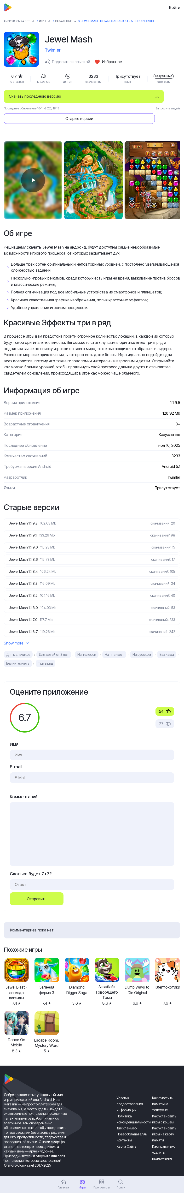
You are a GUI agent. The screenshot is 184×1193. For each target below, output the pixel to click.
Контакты (124, 1132)
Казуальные (70, 21)
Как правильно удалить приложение (163, 1144)
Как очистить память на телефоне (162, 1096)
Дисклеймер (127, 1120)
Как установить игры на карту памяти (164, 1126)
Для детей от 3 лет (54, 646)
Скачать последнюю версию (35, 96)
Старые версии (147, 96)
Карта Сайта (127, 1138)
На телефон (86, 646)
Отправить (36, 890)
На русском (141, 646)
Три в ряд (45, 655)
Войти (174, 7)
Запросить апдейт (168, 108)
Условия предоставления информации (130, 1096)
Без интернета (17, 655)
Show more (16, 634)
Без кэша (167, 646)
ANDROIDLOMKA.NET (19, 21)
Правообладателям (132, 1126)
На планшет (114, 646)
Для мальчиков (18, 646)
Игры (48, 21)
